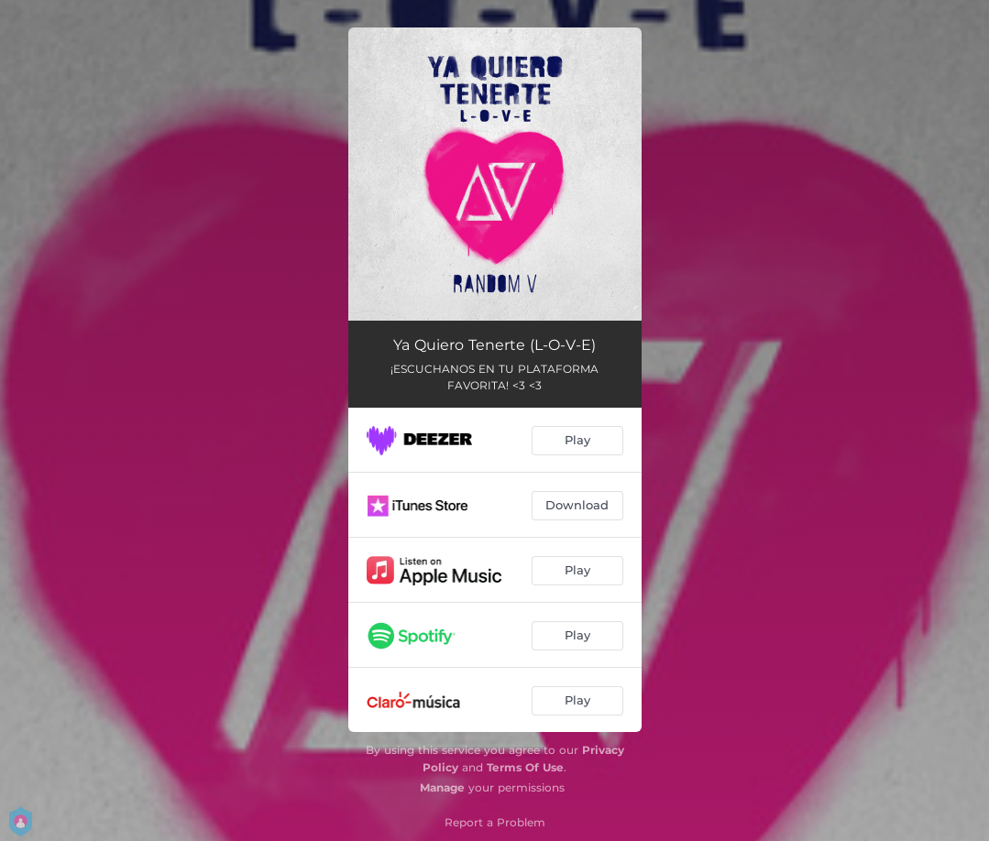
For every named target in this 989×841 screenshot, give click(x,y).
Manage (442, 787)
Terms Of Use (525, 767)
